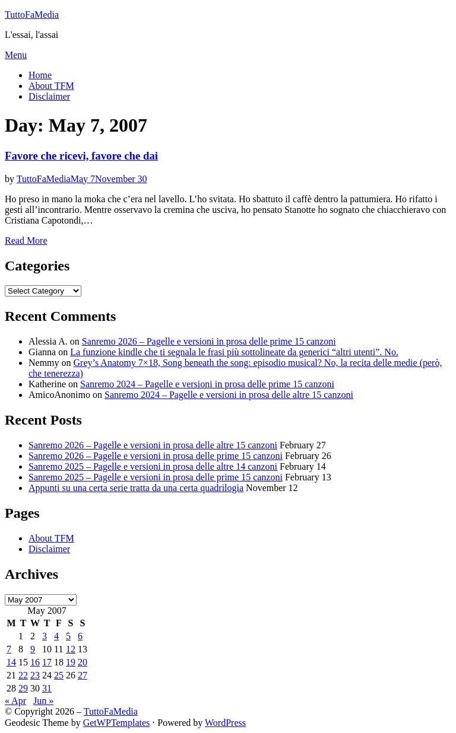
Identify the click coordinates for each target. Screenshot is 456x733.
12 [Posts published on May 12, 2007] (70, 649)
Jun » (43, 701)
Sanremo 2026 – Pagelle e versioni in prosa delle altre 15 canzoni (152, 445)
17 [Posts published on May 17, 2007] (47, 662)
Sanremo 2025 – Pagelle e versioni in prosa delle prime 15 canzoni (155, 477)
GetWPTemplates (116, 723)
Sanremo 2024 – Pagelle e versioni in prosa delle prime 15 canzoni (207, 384)
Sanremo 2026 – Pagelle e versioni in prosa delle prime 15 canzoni (209, 341)
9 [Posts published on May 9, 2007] (32, 649)
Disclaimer (49, 96)
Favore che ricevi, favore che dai (81, 155)
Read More (26, 240)
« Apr (15, 701)
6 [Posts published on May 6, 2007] (80, 636)
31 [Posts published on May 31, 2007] (47, 688)
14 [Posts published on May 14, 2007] (11, 662)
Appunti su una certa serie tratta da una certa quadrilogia (135, 488)
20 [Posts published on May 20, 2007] (82, 662)
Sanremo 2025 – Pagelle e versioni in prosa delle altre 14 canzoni (152, 466)
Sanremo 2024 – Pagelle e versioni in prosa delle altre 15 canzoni (228, 395)
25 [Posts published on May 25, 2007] (59, 675)
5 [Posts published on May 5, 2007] (68, 636)
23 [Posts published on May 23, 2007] (35, 675)
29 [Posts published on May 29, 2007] (23, 688)
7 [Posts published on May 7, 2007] (9, 649)
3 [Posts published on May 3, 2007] (44, 636)
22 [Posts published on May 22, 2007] (23, 675)
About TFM (51, 86)
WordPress (225, 723)
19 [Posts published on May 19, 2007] (70, 662)
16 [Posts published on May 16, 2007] (35, 662)
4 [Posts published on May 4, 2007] (56, 636)
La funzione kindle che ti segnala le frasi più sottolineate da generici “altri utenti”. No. (234, 352)
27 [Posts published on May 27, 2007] (82, 675)
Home (40, 75)
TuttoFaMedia (32, 14)
